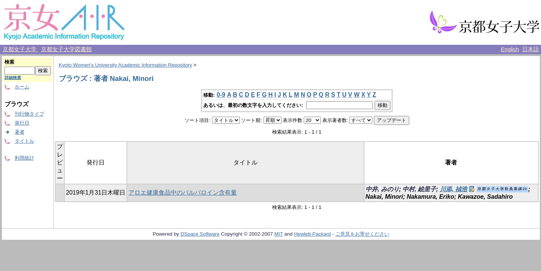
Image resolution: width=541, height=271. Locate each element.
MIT (278, 234)
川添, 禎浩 (453, 189)
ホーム (22, 87)
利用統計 (24, 158)
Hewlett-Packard (312, 234)
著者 (19, 132)
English (510, 49)
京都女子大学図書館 (66, 49)
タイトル (24, 141)
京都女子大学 (20, 49)
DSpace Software (199, 234)
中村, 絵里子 (419, 189)
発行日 (22, 123)
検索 (9, 62)
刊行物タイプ (29, 114)
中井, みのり (382, 189)
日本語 (530, 49)
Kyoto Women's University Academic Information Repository (125, 65)
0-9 (220, 94)
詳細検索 (13, 77)
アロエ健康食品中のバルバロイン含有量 (182, 192)
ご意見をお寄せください (362, 234)
